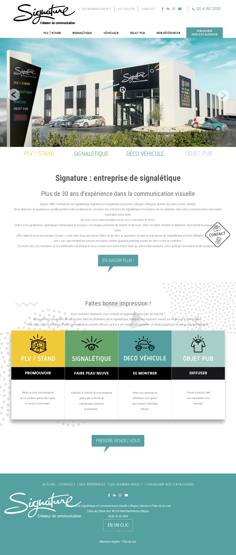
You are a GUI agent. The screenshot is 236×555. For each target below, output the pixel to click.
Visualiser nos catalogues (170, 484)
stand (127, 220)
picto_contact (220, 236)
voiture (94, 220)
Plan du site (129, 541)
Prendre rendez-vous (118, 440)
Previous (12, 93)
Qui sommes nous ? (126, 484)
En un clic (118, 525)
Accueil (49, 484)
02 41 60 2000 (209, 8)
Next (223, 93)
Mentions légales (110, 541)
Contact (67, 484)
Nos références (92, 484)
